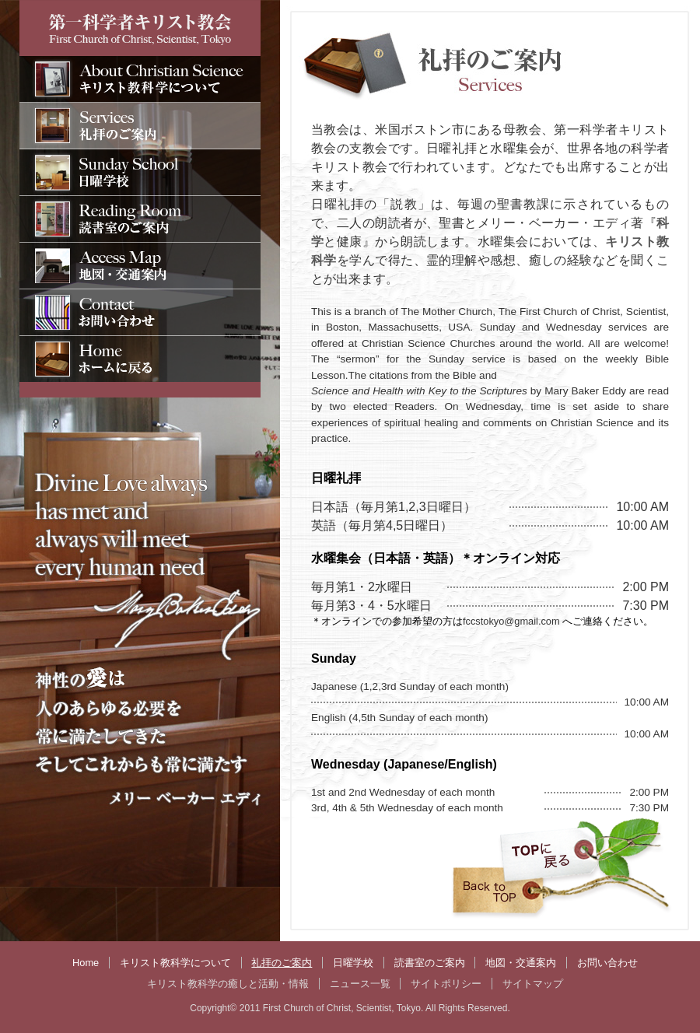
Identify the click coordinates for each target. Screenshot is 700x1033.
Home (85, 962)
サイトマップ (532, 983)
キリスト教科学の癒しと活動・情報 (228, 983)
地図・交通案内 (520, 962)
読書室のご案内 (429, 962)
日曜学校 (353, 962)
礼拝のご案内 (281, 962)
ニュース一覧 (360, 983)
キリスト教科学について (175, 962)
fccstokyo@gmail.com (512, 621)
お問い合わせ (607, 962)
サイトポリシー (446, 983)
